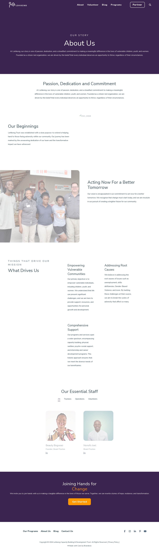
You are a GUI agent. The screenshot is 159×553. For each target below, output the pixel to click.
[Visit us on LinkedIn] (135, 531)
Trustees (67, 399)
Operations (79, 399)
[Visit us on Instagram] (130, 531)
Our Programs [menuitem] (30, 531)
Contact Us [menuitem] (67, 531)
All (59, 399)
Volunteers (92, 399)
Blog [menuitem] (56, 531)
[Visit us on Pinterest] (140, 531)
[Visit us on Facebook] (125, 531)
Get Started (79, 501)
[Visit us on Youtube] (145, 531)
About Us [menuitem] (46, 531)
